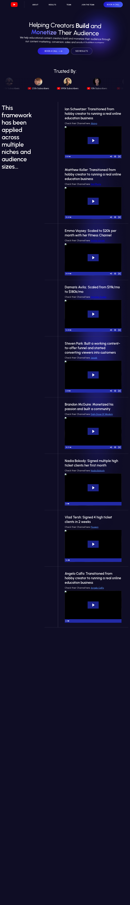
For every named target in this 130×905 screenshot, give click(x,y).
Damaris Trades (98, 297)
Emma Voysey (98, 240)
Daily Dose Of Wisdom (102, 414)
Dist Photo (96, 184)
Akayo (94, 123)
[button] (53, 51)
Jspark (94, 357)
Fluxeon (94, 527)
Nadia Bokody (98, 470)
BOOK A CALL (113, 4)
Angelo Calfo (97, 587)
